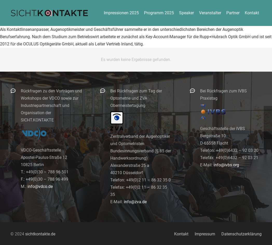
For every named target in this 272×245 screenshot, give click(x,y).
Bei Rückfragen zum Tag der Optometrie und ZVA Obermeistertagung (136, 98)
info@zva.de (135, 201)
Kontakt (181, 234)
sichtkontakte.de (40, 234)
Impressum (205, 234)
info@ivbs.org (226, 164)
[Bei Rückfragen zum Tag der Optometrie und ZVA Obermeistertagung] (105, 90)
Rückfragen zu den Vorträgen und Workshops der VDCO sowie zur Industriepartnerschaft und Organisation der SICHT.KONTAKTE (51, 105)
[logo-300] (49, 13)
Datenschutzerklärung (241, 234)
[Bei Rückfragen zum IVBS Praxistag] (195, 90)
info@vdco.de (40, 186)
